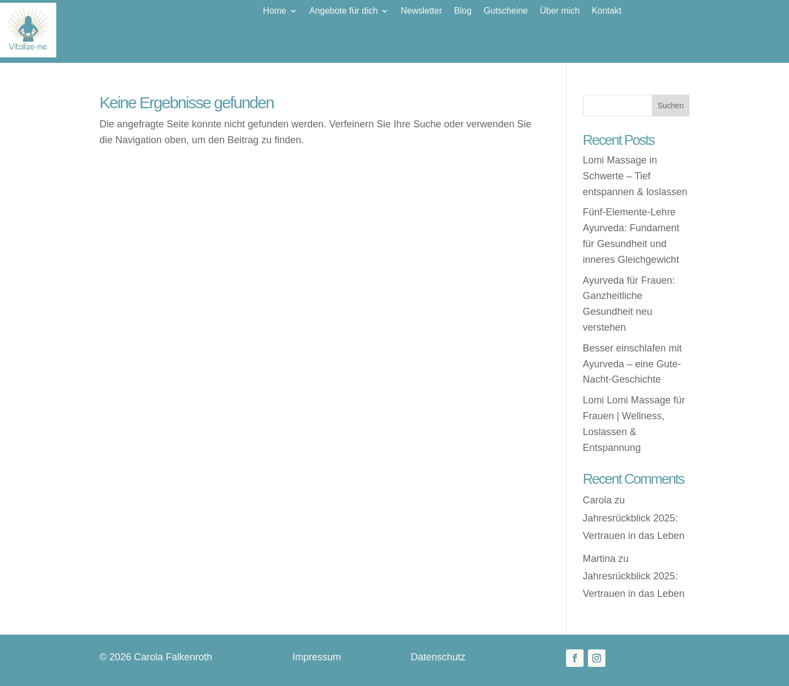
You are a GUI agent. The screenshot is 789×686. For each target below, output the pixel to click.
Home (274, 11)
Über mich (560, 11)
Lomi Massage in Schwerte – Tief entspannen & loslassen (635, 176)
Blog (463, 11)
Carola (597, 500)
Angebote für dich (343, 11)
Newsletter (421, 11)
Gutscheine (506, 11)
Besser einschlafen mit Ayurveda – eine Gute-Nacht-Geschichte (632, 364)
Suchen (671, 105)
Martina (599, 558)
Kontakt (606, 11)
